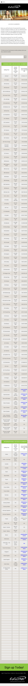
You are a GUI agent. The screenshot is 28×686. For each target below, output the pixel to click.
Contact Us (13, 673)
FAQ (25, 673)
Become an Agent (19, 673)
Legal (2, 673)
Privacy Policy (7, 673)
